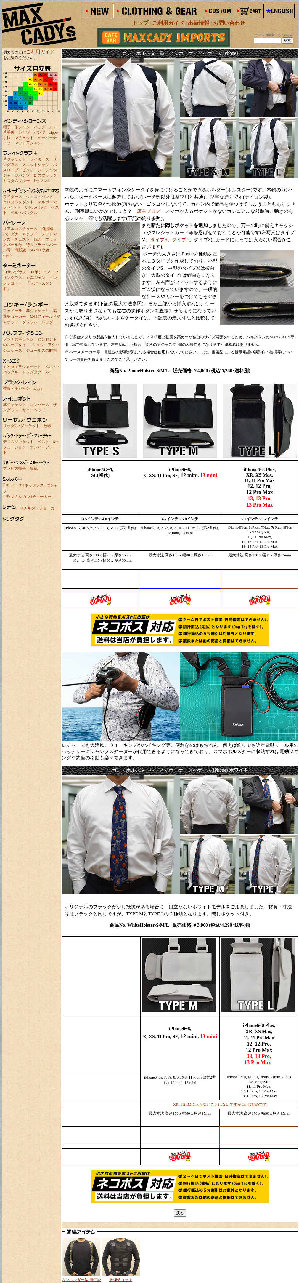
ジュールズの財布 (41, 350)
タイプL (180, 239)
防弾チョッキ (120, 1279)
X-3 (48, 372)
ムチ (53, 127)
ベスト (43, 442)
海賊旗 (20, 250)
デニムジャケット (18, 442)
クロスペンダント (18, 202)
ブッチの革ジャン (18, 339)
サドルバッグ (35, 207)
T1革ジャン (40, 272)
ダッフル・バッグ (37, 322)
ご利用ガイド (40, 51)
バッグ (39, 127)
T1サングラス (14, 272)
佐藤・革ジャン (16, 388)
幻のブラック (45, 175)
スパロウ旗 (39, 250)
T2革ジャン (36, 277)
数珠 (47, 426)
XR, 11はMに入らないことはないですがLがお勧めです (220, 1104)
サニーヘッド (33, 410)
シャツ (24, 132)
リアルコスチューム (20, 228)
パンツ (39, 132)
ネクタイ (30, 234)
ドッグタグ (31, 372)
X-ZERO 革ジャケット (22, 367)
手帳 (7, 137)
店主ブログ (148, 211)
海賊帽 (47, 228)
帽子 (7, 127)
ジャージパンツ (16, 175)
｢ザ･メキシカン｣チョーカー (27, 496)
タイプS (158, 239)
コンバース (39, 404)
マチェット (24, 137)
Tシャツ (37, 345)
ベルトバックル (24, 212)
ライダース (39, 159)
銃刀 (37, 239)
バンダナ (10, 234)
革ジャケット (14, 159)
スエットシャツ (35, 164)
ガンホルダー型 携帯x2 (81, 1279)
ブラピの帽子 (14, 468)
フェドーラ (12, 311)
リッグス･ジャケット (21, 426)
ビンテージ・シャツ (39, 170)
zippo (53, 132)
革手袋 (9, 132)
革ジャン (22, 127)
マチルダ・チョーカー (39, 508)
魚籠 (34, 468)
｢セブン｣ (41, 180)
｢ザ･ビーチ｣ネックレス (23, 485)
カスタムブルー (16, 180)
